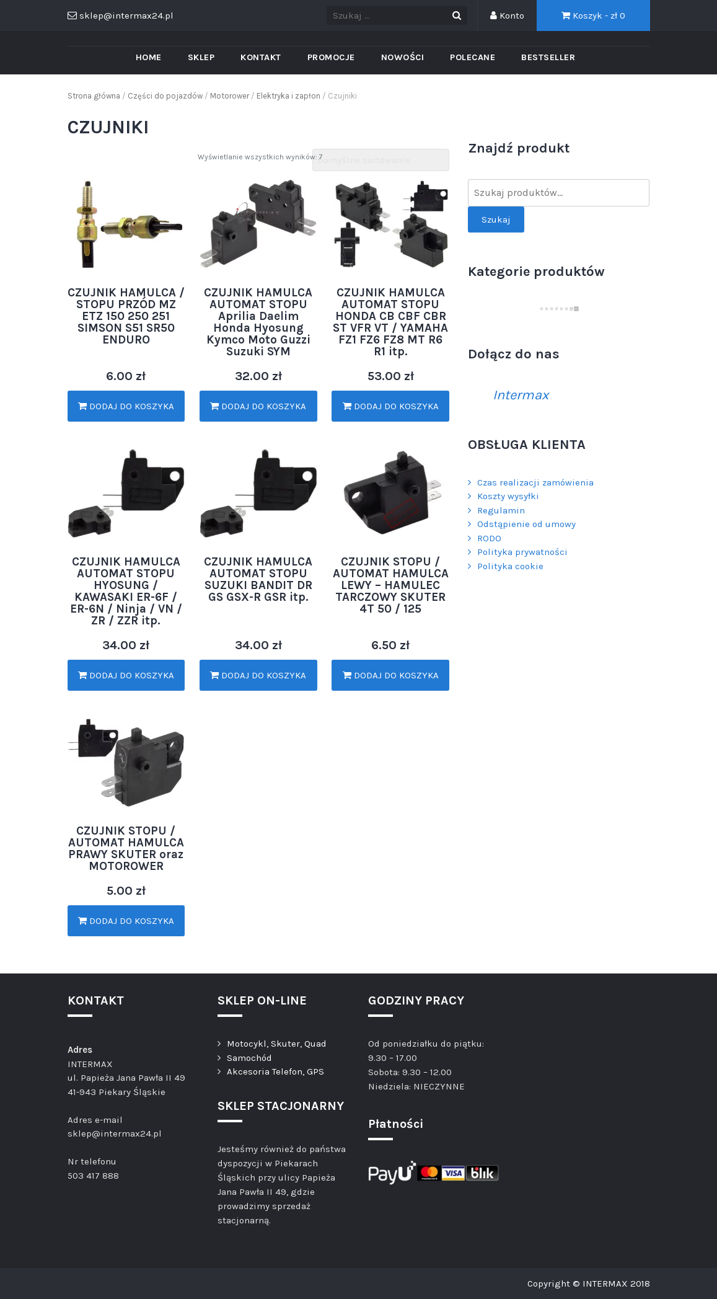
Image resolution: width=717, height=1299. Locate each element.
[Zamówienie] (380, 160)
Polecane (472, 57)
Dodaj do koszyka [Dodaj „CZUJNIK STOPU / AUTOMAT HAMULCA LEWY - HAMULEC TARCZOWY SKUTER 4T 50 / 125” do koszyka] (391, 675)
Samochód (249, 1057)
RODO (489, 538)
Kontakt (260, 57)
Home (149, 57)
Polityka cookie (510, 566)
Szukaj (496, 219)
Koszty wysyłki (508, 496)
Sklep (201, 57)
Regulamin (501, 510)
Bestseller (548, 57)
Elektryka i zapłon (288, 95)
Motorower (229, 95)
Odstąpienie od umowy (526, 524)
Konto (507, 15)
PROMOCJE (331, 57)
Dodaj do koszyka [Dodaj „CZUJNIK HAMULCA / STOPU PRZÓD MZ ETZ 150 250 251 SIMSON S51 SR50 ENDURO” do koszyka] (126, 406)
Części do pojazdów (165, 95)
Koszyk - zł (593, 15)
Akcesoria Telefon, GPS (275, 1071)
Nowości (402, 57)
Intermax (520, 395)
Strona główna (94, 95)
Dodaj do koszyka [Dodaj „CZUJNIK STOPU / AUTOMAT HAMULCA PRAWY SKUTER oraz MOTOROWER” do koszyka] (126, 920)
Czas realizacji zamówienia (535, 482)
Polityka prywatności (522, 551)
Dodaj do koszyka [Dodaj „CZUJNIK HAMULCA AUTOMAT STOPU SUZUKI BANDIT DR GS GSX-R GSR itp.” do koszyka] (258, 675)
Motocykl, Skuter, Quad (277, 1043)
